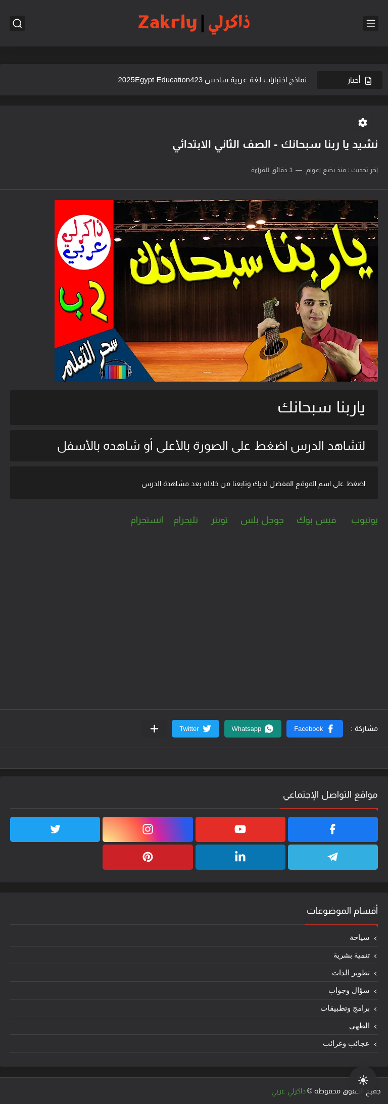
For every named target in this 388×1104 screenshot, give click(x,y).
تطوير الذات (351, 972)
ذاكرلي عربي (288, 1091)
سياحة (360, 937)
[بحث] (17, 23)
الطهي (359, 1025)
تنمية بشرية (351, 955)
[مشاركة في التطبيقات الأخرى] (154, 729)
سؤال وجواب (349, 990)
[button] (314, 729)
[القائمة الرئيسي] (370, 23)
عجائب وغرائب (346, 1043)
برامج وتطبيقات (345, 1008)
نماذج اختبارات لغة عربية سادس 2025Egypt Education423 (212, 79)
